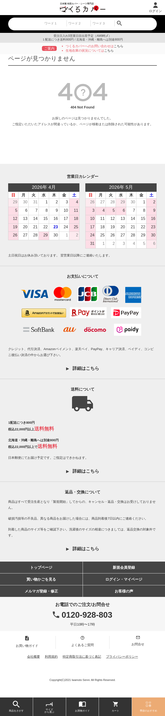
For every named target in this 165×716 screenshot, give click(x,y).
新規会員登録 (124, 567)
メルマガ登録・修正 (41, 591)
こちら (118, 46)
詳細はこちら (86, 368)
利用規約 (51, 656)
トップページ (41, 567)
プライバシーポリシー (122, 656)
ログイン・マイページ (123, 579)
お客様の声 (124, 591)
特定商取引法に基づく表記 (82, 656)
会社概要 (33, 656)
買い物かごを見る (41, 579)
